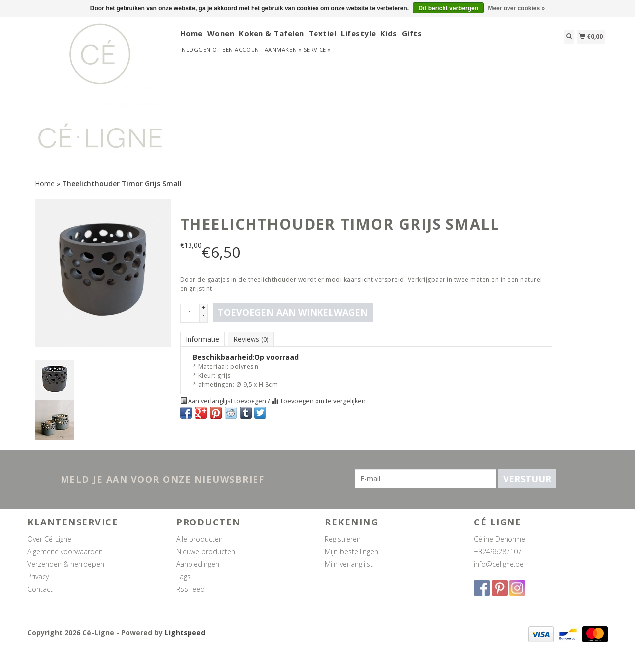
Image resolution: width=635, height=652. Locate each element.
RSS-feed (190, 589)
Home (191, 33)
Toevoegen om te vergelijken (319, 401)
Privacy (38, 576)
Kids (389, 33)
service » (317, 49)
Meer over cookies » (516, 8)
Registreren (343, 539)
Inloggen (195, 49)
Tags (183, 576)
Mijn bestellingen (351, 551)
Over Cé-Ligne (49, 539)
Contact (40, 589)
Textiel (323, 33)
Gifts (412, 33)
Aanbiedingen (197, 564)
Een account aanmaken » (262, 49)
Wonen (221, 33)
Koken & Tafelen (271, 33)
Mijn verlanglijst (349, 564)
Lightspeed (185, 632)
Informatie (202, 339)
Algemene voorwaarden (65, 551)
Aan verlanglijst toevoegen (224, 401)
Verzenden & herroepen (65, 564)
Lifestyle (358, 33)
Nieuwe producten (205, 551)
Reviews (250, 339)
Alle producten (199, 539)
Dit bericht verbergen (448, 8)
